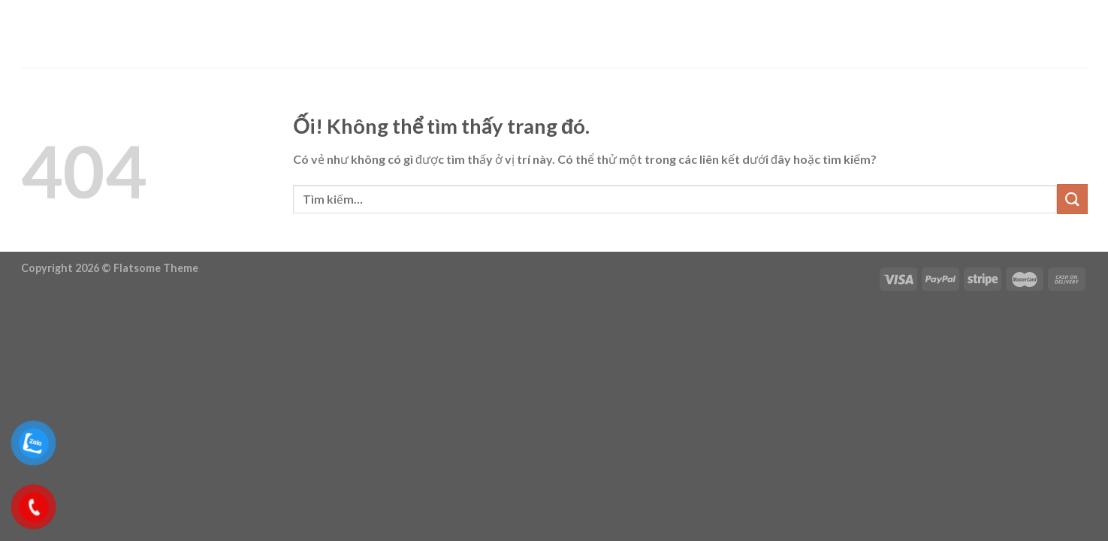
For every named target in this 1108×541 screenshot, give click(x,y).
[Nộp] (1072, 198)
